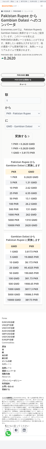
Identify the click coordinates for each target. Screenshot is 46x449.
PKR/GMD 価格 (23, 75)
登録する (6, 389)
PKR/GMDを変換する (23, 80)
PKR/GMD (17, 11)
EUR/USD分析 (8, 322)
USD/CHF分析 (8, 328)
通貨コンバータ (9, 370)
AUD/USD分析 (8, 331)
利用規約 (6, 383)
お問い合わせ (8, 386)
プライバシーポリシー (12, 380)
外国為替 (5, 11)
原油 (12, 1)
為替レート (7, 364)
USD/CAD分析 (8, 336)
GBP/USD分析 (8, 333)
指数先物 (6, 373)
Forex (4, 318)
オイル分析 (7, 361)
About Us (6, 376)
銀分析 (5, 358)
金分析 (5, 355)
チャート (23, 84)
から (8, 107)
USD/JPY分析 (8, 325)
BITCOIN (24, 1)
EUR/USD (33, 1)
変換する (22, 136)
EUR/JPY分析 (7, 339)
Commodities (8, 342)
